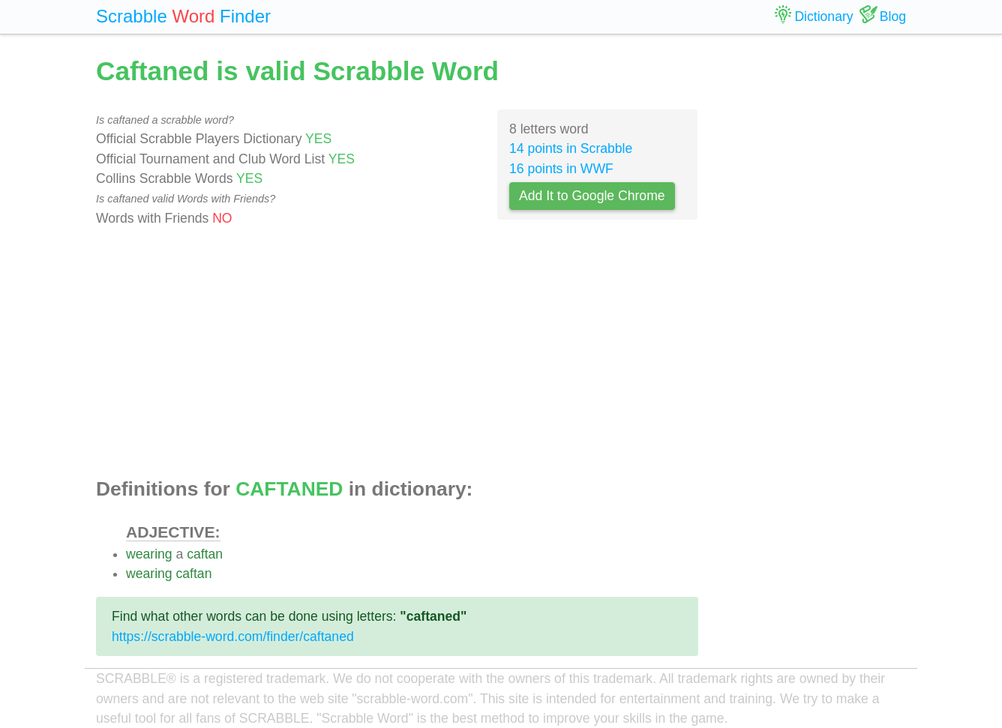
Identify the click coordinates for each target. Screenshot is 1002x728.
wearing (149, 554)
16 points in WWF (561, 168)
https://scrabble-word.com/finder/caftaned (233, 636)
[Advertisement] (397, 353)
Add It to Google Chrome (592, 195)
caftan (205, 554)
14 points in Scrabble (570, 148)
